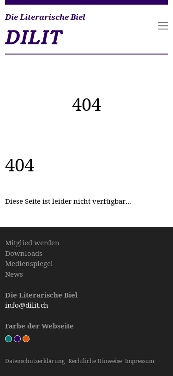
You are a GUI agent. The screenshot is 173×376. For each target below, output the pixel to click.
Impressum (139, 361)
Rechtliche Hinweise (95, 361)
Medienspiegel (29, 263)
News (14, 274)
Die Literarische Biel (45, 17)
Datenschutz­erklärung (35, 361)
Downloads (23, 253)
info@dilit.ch (26, 304)
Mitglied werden (32, 242)
